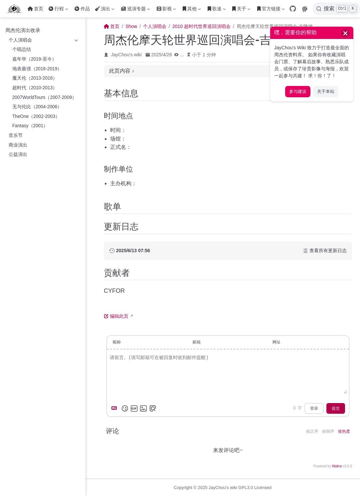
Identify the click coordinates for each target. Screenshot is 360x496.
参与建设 (297, 91)
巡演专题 (135, 10)
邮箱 (197, 342)
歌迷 (216, 10)
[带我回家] (16, 9)
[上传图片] (143, 408)
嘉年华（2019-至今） (34, 59)
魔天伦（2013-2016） (35, 78)
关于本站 (325, 91)
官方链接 (271, 10)
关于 (241, 10)
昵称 (117, 342)
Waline (337, 466)
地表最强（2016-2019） (37, 68)
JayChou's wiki (126, 54)
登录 (314, 408)
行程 (58, 10)
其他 (191, 10)
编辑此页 (116, 316)
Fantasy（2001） (30, 125)
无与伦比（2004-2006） (37, 106)
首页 (35, 8)
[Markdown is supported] (115, 408)
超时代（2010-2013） (35, 87)
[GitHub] (292, 8)
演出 (105, 10)
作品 (82, 8)
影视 (166, 10)
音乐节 (16, 135)
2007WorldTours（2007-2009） (44, 97)
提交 (336, 408)
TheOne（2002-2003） (36, 116)
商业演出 (18, 145)
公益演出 (18, 154)
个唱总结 (21, 49)
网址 (276, 342)
